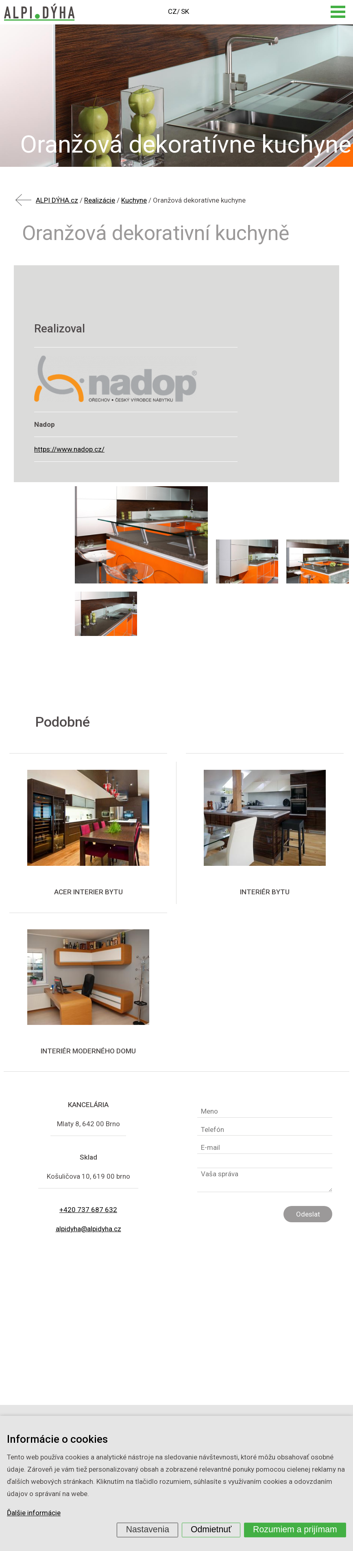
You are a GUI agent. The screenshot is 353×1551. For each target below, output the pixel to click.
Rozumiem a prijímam (295, 1529)
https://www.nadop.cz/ (69, 449)
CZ (172, 11)
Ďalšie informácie (34, 1513)
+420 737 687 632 (88, 1210)
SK (185, 11)
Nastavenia (147, 1529)
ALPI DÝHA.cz (57, 200)
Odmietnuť (211, 1529)
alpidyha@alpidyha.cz (88, 1229)
